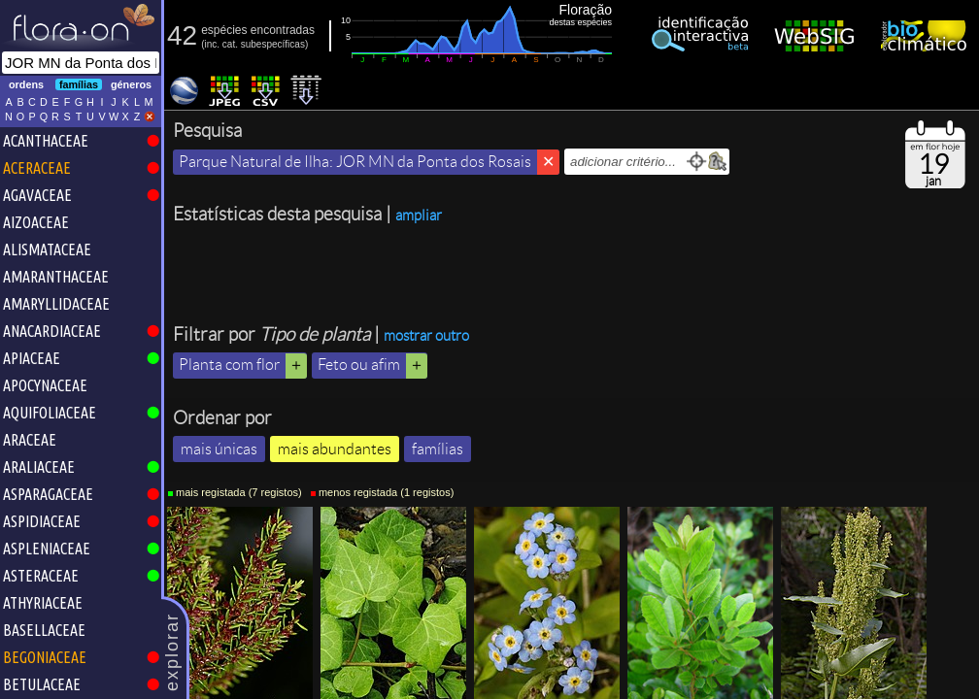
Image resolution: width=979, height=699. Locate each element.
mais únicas (219, 449)
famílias (437, 449)
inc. (212, 44)
